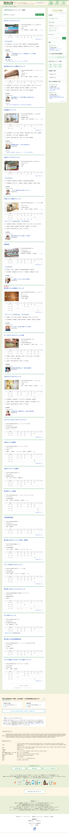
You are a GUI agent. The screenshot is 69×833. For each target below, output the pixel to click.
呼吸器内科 (31, 743)
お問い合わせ (46, 816)
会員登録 (36, 824)
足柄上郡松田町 (18, 737)
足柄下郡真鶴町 (38, 737)
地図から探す (40, 14)
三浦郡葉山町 (49, 736)
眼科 (24, 752)
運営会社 (51, 816)
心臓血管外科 (52, 747)
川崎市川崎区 (24, 735)
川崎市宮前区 (45, 735)
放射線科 (29, 758)
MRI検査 (58, 88)
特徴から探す (52, 45)
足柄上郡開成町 (28, 737)
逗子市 (23, 736)
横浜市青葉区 (15, 735)
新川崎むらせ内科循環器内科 (12, 639)
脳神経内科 (54, 744)
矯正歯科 (20, 759)
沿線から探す (52, 30)
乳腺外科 (48, 747)
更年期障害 (51, 97)
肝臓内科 (65, 744)
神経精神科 (24, 755)
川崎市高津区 (37, 735)
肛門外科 (21, 753)
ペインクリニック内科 (27, 744)
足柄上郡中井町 (8, 737)
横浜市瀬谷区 (64, 734)
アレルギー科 (21, 752)
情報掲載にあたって (31, 820)
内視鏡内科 (18, 744)
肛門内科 (18, 753)
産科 (20, 749)
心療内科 (20, 755)
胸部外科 (61, 747)
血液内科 (55, 743)
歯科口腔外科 (27, 759)
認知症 (50, 96)
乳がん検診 (57, 89)
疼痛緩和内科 (61, 744)
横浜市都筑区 (20, 735)
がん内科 (44, 744)
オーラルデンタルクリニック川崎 (14, 335)
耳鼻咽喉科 (27, 752)
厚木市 (30, 736)
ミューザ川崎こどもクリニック (13, 564)
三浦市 (25, 736)
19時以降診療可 (52, 50)
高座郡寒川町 (54, 736)
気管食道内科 (27, 743)
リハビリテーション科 (24, 758)
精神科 (18, 755)
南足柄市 (43, 736)
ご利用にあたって (19, 816)
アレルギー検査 (52, 89)
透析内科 (47, 744)
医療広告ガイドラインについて (37, 816)
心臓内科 (52, 743)
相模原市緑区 (54, 735)
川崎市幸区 (11, 6)
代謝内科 (36, 744)
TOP (3, 6)
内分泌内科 (32, 744)
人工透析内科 (45, 743)
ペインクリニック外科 (24, 748)
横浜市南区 (24, 734)
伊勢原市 (34, 736)
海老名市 (37, 736)
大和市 (32, 736)
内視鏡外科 (18, 748)
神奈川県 (6, 6)
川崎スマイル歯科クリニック (12, 199)
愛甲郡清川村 (54, 737)
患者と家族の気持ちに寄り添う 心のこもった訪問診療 (17, 61)
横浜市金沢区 (39, 734)
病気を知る (34, 768)
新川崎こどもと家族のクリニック (14, 288)
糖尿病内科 (49, 743)
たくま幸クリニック (10, 615)
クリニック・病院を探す (50, 768)
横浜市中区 (21, 734)
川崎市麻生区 (50, 735)
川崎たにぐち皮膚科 (10, 442)
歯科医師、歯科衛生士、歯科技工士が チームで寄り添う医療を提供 (19, 152)
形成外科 (23, 747)
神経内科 (41, 743)
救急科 (34, 758)
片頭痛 (50, 98)
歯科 (17, 759)
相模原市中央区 (59, 735)
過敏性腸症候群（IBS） (56, 96)
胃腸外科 (29, 747)
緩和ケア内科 (22, 745)
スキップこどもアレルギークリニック (15, 420)
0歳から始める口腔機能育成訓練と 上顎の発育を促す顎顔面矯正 (19, 104)
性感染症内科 (25, 753)
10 (29, 687)
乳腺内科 (18, 745)
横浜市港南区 (52, 734)
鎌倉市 (12, 736)
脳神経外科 (41, 747)
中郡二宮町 (61, 736)
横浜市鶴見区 (8, 734)
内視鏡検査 (51, 88)
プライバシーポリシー (27, 816)
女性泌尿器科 (37, 753)
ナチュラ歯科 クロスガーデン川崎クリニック (17, 660)
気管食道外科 (33, 747)
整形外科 (20, 747)
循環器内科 (35, 743)
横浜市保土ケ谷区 (29, 734)
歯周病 (55, 97)
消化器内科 (20, 743)
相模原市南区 (64, 735)
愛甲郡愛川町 (49, 737)
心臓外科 (55, 747)
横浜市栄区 (7, 735)
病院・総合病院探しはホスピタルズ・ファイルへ (41, 3)
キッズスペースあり (58, 48)
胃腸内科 (23, 743)
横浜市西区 (17, 734)
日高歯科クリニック (10, 110)
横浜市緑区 (59, 734)
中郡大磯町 (57, 736)
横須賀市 (7, 736)
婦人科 (23, 749)
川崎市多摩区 (41, 735)
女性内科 (50, 744)
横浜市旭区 (56, 734)
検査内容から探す (53, 84)
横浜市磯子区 (34, 734)
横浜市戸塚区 (47, 734)
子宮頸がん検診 (52, 90)
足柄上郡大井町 (13, 737)
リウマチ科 (18, 758)
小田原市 (17, 736)
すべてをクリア (63, 12)
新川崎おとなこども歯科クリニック (14, 66)
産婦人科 (18, 749)
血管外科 (29, 748)
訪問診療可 (58, 50)
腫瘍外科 (58, 747)
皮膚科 (18, 752)
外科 (17, 747)
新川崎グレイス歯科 (10, 491)
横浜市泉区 (11, 735)
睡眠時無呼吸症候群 (60, 97)
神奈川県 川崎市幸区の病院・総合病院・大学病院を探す (23, 711)
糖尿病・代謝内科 (40, 744)
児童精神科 (31, 755)
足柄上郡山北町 (23, 737)
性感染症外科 (29, 753)
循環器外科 (45, 747)
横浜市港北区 (43, 734)
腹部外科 (64, 747)
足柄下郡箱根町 (33, 737)
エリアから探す (53, 28)
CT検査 (55, 88)
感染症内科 (62, 743)
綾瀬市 (46, 736)
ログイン (32, 824)
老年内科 (57, 744)
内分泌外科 (32, 748)
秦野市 (27, 736)
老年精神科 (27, 755)
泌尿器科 (33, 753)
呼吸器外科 (37, 747)
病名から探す (52, 92)
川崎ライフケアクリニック (12, 157)
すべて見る (41, 76)
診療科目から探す (53, 18)
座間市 (40, 736)
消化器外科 (26, 747)
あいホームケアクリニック (12, 21)
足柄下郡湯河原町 (44, 737)
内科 (17, 743)
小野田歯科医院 (8, 517)
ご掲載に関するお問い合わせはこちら (34, 791)
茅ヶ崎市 (20, 736)
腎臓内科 (38, 743)
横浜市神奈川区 (12, 734)
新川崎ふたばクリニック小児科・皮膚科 (16, 540)
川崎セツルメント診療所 (11, 468)
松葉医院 (6, 244)
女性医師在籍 (51, 48)
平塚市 (10, 736)
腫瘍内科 (58, 743)
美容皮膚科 (21, 756)
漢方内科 (22, 744)
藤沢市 (14, 736)
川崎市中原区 (32, 735)
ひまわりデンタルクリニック (12, 376)
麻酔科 (32, 758)
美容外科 (18, 756)
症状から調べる (18, 768)
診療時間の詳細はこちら (39, 39)
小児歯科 (23, 759)
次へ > (32, 688)
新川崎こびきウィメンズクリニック (14, 589)
